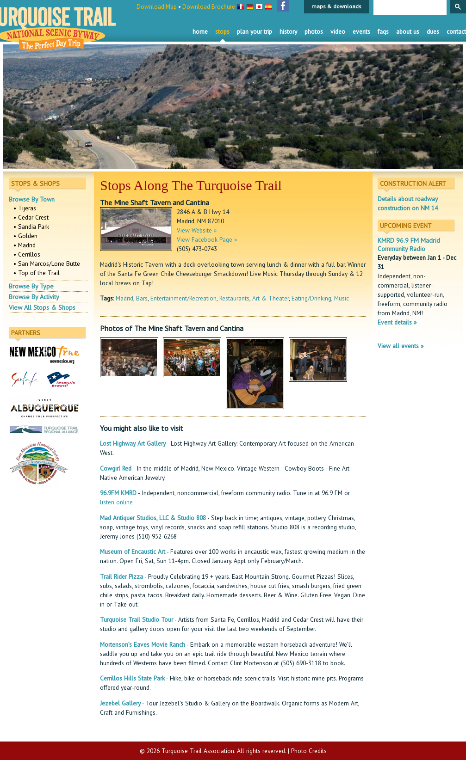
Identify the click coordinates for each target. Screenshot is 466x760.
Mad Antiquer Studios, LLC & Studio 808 (153, 518)
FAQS (383, 31)
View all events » (400, 346)
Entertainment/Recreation (183, 298)
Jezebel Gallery (120, 703)
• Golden (25, 236)
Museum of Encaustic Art (132, 551)
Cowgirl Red (115, 468)
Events (361, 31)
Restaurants (234, 298)
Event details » (397, 322)
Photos (313, 31)
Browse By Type (31, 286)
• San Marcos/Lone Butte (46, 263)
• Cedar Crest (31, 217)
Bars (142, 298)
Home (200, 31)
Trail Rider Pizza (121, 576)
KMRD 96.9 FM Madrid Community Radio (409, 244)
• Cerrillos (26, 254)
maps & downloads (336, 6)
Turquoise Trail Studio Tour (136, 619)
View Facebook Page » (207, 239)
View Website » (197, 230)
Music (341, 298)
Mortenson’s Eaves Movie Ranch (142, 644)
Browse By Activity (34, 297)
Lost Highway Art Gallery (133, 443)
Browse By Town (32, 199)
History (288, 31)
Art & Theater (270, 298)
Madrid (124, 298)
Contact (456, 31)
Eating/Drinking (311, 298)
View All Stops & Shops (42, 307)
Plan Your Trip (254, 31)
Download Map (157, 7)
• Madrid (24, 245)
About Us (407, 31)
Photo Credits (309, 751)
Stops (222, 31)
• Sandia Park (31, 226)
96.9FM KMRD (118, 493)
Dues (433, 31)
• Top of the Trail (36, 273)
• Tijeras (24, 208)
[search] (409, 8)
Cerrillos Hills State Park (132, 678)
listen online (116, 502)
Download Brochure (208, 7)
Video (337, 31)
